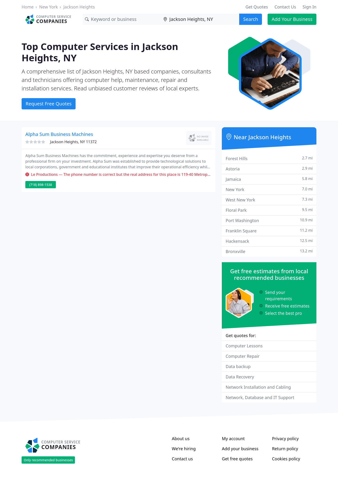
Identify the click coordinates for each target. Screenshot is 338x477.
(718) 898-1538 (40, 184)
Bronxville (269, 251)
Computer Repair (243, 356)
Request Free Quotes (49, 103)
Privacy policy (285, 438)
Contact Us (285, 7)
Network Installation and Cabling (258, 387)
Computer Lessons (244, 346)
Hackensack (269, 241)
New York (48, 7)
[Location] (200, 19)
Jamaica (269, 179)
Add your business (240, 448)
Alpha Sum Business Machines (59, 134)
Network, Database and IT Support (260, 397)
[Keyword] (122, 19)
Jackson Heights (79, 7)
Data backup (238, 366)
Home (28, 7)
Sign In (309, 7)
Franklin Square (269, 231)
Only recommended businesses (48, 460)
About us (181, 438)
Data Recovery (240, 377)
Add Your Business (292, 19)
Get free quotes (237, 459)
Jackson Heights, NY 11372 (73, 141)
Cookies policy (286, 459)
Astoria (269, 169)
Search (250, 19)
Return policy (285, 448)
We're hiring (184, 448)
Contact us (182, 459)
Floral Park (269, 210)
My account (233, 438)
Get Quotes (257, 7)
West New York (269, 200)
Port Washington (269, 220)
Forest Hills (269, 158)
